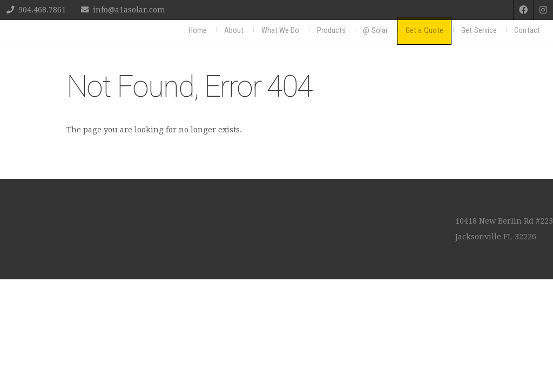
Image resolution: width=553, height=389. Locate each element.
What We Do (280, 30)
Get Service (479, 30)
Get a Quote (424, 30)
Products (331, 30)
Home (197, 30)
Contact (527, 30)
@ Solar (375, 30)
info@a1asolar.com (129, 9)
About (234, 30)
